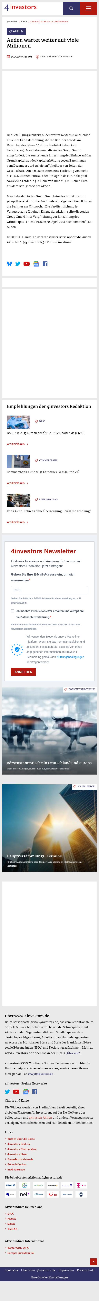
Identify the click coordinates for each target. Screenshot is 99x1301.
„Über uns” (73, 1053)
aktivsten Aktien (40, 1118)
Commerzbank (48, 460)
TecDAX (12, 1229)
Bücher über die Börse (21, 1139)
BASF (42, 421)
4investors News (17, 1154)
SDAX (11, 1224)
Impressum (66, 1270)
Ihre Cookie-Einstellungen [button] (49, 1277)
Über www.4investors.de (38, 1270)
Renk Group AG (48, 499)
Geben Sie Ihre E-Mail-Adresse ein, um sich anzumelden (43, 577)
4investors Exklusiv (18, 1144)
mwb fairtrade (16, 1169)
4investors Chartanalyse (21, 1149)
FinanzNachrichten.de (20, 1159)
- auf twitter (67, 56)
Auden (24, 22)
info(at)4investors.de (40, 1074)
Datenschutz (85, 1270)
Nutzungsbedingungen (70, 657)
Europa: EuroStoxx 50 (20, 1253)
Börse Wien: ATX (18, 1248)
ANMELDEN (23, 672)
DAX (10, 1213)
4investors (12, 22)
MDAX (11, 1219)
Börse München (16, 1164)
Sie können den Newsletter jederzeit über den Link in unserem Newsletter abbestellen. (45, 626)
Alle (88, 8)
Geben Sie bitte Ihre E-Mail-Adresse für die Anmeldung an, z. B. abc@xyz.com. (46, 600)
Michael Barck (54, 56)
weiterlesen (16, 443)
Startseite (11, 1270)
